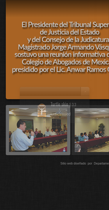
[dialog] (54, 105)
